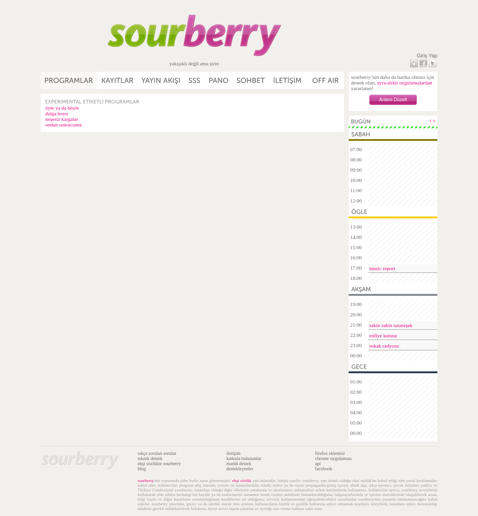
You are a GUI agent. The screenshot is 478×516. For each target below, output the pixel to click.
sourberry (146, 480)
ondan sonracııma (63, 124)
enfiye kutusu (383, 335)
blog (142, 468)
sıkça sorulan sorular (157, 453)
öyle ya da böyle (62, 108)
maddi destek (238, 463)
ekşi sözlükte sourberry (159, 463)
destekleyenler (239, 468)
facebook (323, 468)
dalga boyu (56, 113)
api (318, 463)
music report (382, 268)
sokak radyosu (384, 346)
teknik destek (150, 458)
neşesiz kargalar (61, 119)
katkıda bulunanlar (243, 458)
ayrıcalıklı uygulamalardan (404, 82)
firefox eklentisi (330, 453)
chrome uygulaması (333, 458)
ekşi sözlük (241, 480)
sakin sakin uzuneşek (391, 325)
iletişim (233, 453)
